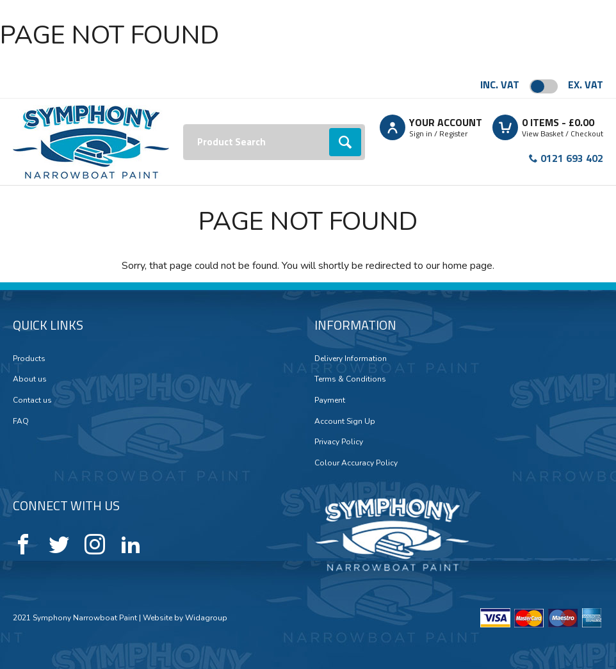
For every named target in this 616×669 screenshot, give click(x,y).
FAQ (21, 421)
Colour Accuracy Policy (356, 463)
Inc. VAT (499, 84)
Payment (329, 400)
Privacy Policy (338, 442)
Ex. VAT (585, 84)
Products (29, 358)
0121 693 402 (571, 158)
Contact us (32, 400)
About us (30, 379)
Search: (183, 124)
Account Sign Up (344, 421)
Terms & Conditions (350, 379)
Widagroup (205, 618)
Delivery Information (350, 358)
